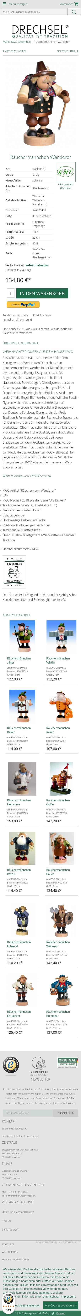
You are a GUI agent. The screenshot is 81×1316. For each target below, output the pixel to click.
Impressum (68, 1300)
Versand (60, 1313)
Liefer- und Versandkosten (18, 1212)
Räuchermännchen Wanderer (52, 42)
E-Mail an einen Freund (18, 319)
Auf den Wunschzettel (16, 315)
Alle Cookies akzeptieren (60, 1310)
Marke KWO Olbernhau (17, 42)
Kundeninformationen (16, 1259)
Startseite (8, 1244)
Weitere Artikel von (27, 476)
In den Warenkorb (42, 293)
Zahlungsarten (10, 1229)
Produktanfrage (42, 315)
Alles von (65, 186)
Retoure (7, 1221)
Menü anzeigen (18, 4)
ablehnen (45, 1297)
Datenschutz (50, 1300)
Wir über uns (10, 1252)
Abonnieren (65, 1113)
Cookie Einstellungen (26, 1309)
